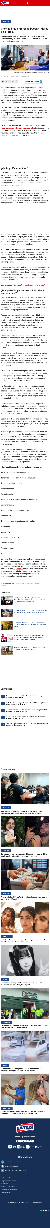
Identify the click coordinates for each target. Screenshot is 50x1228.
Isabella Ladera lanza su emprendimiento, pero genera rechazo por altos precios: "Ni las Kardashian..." (24, 941)
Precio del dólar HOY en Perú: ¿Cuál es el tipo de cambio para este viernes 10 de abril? (31, 611)
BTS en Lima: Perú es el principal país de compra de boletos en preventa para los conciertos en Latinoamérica (29, 637)
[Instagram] (26, 1141)
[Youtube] (23, 1141)
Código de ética (6, 1178)
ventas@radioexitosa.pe (13, 1162)
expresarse (18, 569)
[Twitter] (20, 1141)
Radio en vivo (5, 1193)
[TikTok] (32, 1141)
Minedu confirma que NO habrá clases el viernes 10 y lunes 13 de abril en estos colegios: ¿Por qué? (27, 710)
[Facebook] (17, 1141)
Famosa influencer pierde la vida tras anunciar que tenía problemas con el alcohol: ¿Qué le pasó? (21, 984)
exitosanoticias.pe (11, 1166)
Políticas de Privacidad (9, 1190)
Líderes (37, 583)
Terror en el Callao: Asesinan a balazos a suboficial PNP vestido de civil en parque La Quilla (30, 625)
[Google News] (29, 1141)
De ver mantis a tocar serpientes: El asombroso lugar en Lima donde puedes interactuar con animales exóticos (24, 855)
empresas (30, 583)
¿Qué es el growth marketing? (32, 285)
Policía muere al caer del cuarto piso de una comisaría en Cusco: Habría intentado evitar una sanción (25, 1027)
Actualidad (6, 21)
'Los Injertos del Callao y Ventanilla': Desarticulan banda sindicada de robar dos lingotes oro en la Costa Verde (29, 600)
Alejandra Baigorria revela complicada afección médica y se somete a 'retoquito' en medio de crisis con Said (23, 1112)
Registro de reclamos (8, 1181)
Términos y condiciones (9, 1187)
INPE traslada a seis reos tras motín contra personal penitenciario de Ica (30, 649)
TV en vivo (4, 1184)
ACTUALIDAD (20, 583)
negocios (4, 585)
